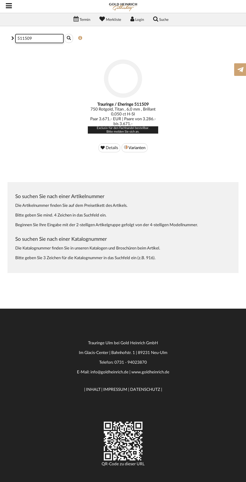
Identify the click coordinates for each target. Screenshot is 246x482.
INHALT (93, 389)
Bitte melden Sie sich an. (122, 131)
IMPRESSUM (115, 389)
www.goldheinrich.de (150, 372)
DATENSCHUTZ (145, 389)
